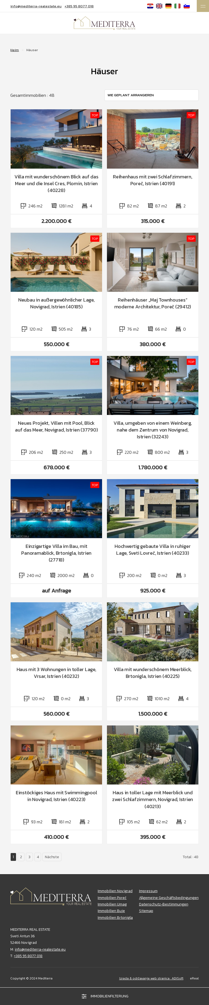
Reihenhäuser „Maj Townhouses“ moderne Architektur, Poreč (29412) (152, 303)
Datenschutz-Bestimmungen (163, 904)
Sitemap (146, 910)
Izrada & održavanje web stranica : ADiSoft (151, 978)
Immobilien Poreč (112, 897)
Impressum (148, 891)
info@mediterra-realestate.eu (36, 6)
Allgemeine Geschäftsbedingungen (169, 897)
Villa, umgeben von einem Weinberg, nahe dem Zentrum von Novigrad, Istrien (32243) (152, 430)
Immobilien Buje (111, 910)
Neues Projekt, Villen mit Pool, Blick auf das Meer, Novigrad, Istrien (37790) (56, 426)
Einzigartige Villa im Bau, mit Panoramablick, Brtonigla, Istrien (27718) (56, 553)
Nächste (52, 857)
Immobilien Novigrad (115, 891)
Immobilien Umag (112, 904)
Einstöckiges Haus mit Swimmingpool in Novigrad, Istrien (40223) (56, 796)
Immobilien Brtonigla (115, 917)
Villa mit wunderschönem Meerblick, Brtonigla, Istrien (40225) (153, 673)
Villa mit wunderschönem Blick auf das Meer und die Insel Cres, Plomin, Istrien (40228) (56, 183)
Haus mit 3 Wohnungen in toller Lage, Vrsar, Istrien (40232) (56, 673)
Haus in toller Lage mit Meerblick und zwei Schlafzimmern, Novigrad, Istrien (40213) (152, 799)
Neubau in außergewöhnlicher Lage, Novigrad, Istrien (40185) (56, 303)
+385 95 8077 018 (79, 6)
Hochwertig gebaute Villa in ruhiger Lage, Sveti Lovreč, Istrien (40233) (152, 549)
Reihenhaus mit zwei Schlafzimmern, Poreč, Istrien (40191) (152, 180)
